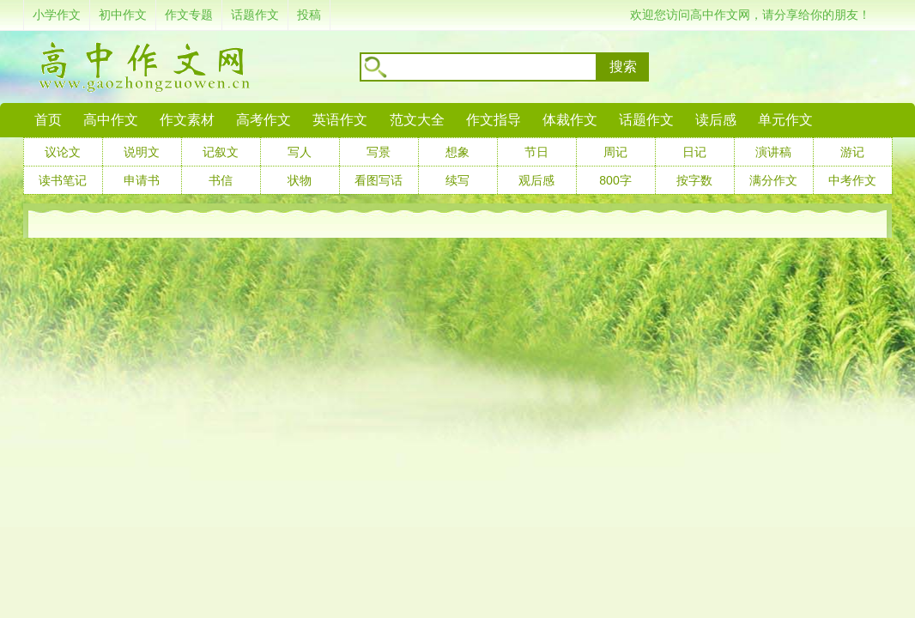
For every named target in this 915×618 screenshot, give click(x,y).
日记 (694, 152)
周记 (615, 152)
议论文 (63, 152)
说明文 (142, 152)
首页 (48, 119)
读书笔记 (63, 180)
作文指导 (493, 119)
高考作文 (263, 119)
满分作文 (773, 180)
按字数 (694, 180)
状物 (300, 180)
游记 (852, 152)
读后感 (715, 119)
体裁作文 (569, 119)
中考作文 (852, 180)
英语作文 (339, 119)
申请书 (142, 180)
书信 (221, 180)
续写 (457, 180)
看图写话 (378, 180)
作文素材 (187, 119)
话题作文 (255, 14)
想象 (457, 152)
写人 (300, 152)
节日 (536, 152)
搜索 (623, 66)
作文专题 (189, 14)
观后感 (536, 180)
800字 (615, 180)
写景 (379, 152)
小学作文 (57, 14)
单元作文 (785, 119)
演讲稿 (773, 152)
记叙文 (221, 152)
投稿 (309, 14)
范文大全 (417, 119)
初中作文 (123, 14)
